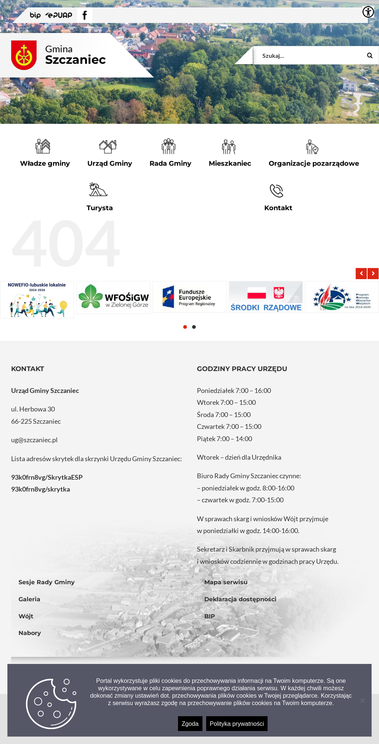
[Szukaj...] (316, 55)
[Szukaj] (369, 55)
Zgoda (190, 723)
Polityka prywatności (237, 723)
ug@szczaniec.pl (34, 440)
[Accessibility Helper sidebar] (368, 12)
